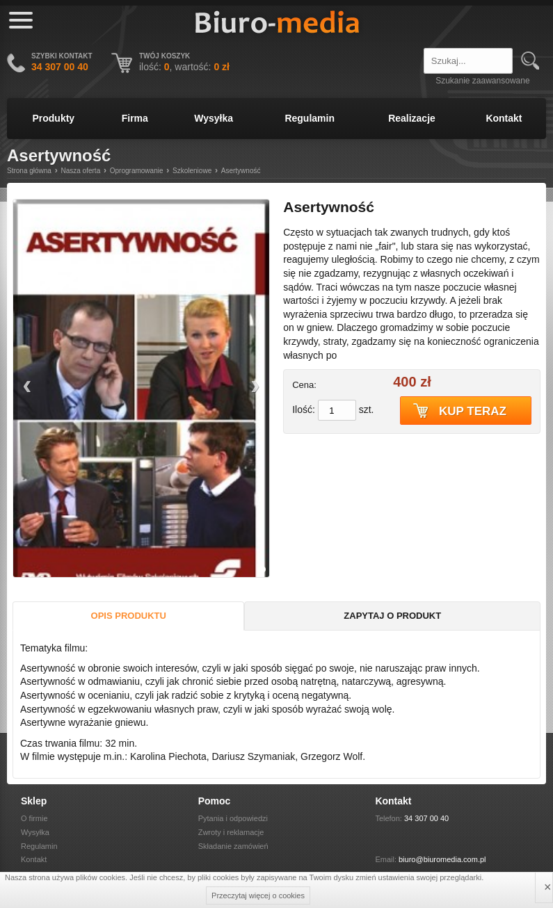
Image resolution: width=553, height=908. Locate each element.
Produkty (53, 118)
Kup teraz (472, 411)
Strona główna (29, 171)
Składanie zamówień (233, 846)
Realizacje (411, 118)
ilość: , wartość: (184, 66)
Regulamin (309, 118)
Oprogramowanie (136, 171)
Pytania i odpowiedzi (233, 818)
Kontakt (504, 118)
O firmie (34, 818)
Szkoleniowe (192, 171)
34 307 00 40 (426, 818)
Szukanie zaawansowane (482, 81)
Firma (135, 118)
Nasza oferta (81, 171)
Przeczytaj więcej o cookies (258, 895)
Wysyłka (213, 118)
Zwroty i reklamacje (231, 832)
